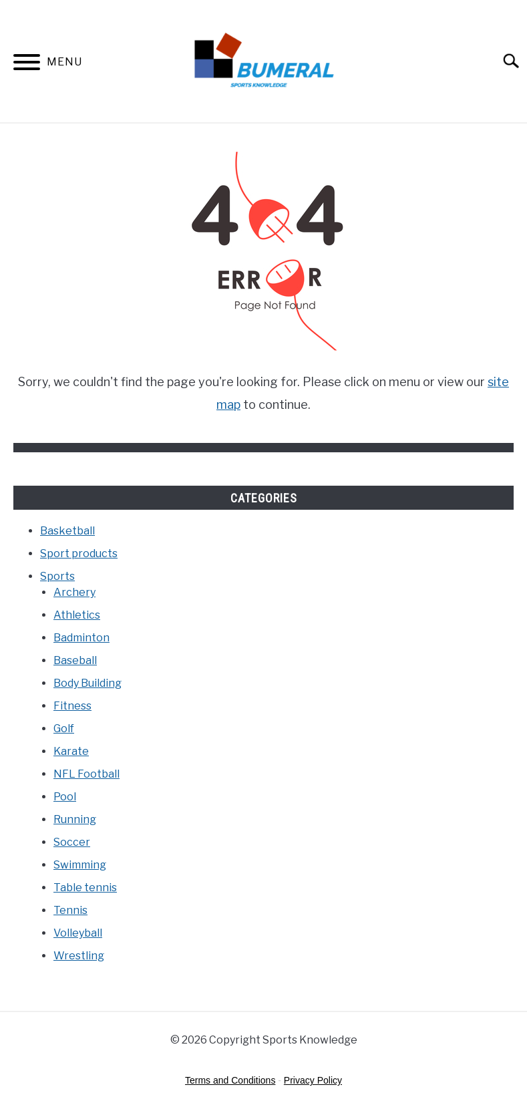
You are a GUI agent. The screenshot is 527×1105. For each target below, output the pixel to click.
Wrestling (78, 955)
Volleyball (77, 933)
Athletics (76, 615)
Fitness (72, 705)
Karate (71, 751)
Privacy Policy (313, 1080)
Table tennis (85, 887)
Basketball (67, 530)
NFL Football (86, 774)
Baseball (75, 660)
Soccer (71, 842)
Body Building (87, 683)
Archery (74, 592)
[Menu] (26, 64)
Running (74, 819)
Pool (64, 796)
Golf (63, 728)
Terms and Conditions (230, 1080)
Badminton (81, 637)
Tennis (70, 910)
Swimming (79, 864)
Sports (57, 576)
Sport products (79, 553)
